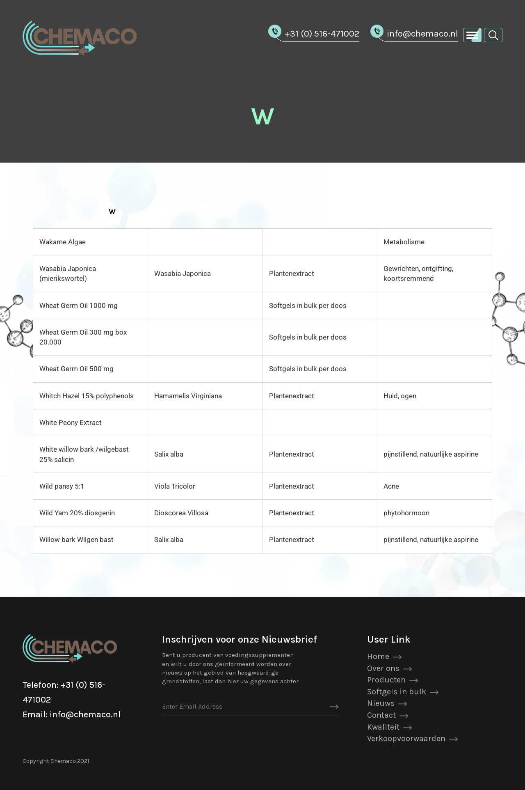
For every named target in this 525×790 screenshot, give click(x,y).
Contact (381, 715)
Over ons (383, 668)
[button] (493, 34)
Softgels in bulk (396, 691)
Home (378, 656)
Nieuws (381, 703)
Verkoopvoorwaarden (406, 738)
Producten (386, 679)
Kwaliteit (383, 727)
